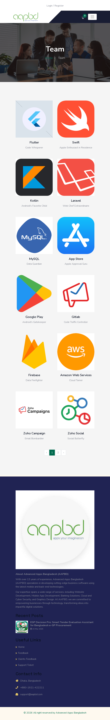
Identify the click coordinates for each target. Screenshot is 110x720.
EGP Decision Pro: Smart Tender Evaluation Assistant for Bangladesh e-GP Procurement (61, 624)
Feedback (23, 653)
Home (49, 58)
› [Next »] (63, 452)
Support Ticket (26, 665)
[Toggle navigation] (92, 17)
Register (59, 5)
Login (49, 5)
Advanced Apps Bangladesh (71, 712)
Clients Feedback (27, 659)
